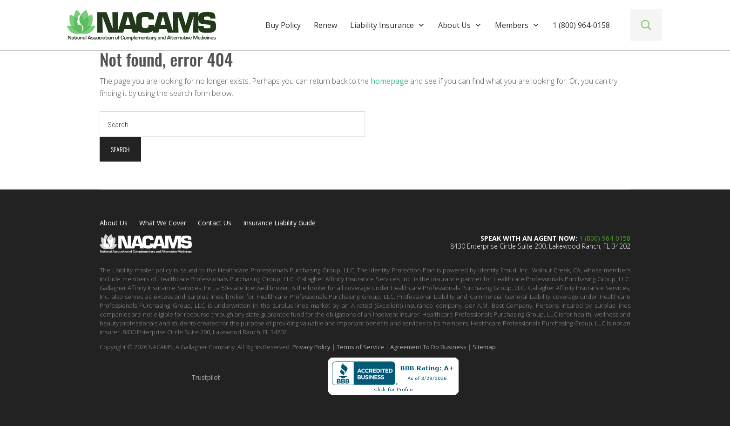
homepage (389, 81)
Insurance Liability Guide (279, 222)
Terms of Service (360, 347)
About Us (114, 222)
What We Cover (162, 222)
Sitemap (484, 347)
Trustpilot (205, 377)
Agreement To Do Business (428, 347)
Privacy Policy (311, 347)
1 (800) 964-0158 (604, 238)
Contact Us (214, 222)
